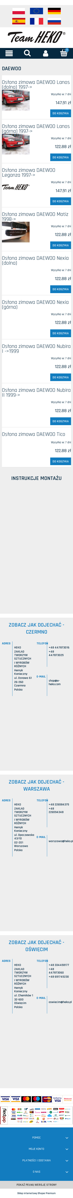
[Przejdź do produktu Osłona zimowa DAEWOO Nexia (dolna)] (16, 268)
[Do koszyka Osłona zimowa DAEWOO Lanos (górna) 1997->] (60, 157)
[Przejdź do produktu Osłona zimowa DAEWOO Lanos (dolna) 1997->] (16, 100)
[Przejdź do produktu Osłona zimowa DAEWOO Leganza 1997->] (16, 187)
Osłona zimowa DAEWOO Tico (33, 434)
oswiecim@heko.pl (60, 1002)
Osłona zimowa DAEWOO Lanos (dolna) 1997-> (36, 85)
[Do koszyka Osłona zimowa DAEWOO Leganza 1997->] (60, 201)
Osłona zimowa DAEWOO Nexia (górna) (35, 305)
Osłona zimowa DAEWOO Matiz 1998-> (35, 217)
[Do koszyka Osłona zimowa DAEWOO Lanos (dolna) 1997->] (60, 113)
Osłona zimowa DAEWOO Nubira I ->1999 (36, 349)
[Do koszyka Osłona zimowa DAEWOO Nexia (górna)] (60, 333)
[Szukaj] (27, 53)
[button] (9, 53)
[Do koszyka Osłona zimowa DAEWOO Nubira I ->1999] (60, 377)
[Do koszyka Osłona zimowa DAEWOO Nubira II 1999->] (60, 421)
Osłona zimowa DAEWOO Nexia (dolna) (35, 261)
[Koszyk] (64, 53)
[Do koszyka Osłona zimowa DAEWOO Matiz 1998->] (60, 245)
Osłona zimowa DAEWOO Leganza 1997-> (28, 173)
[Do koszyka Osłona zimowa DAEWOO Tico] (60, 461)
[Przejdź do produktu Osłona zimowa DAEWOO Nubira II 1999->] (16, 400)
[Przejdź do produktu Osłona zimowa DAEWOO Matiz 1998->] (16, 232)
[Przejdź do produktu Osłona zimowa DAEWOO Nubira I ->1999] (16, 357)
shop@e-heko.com (55, 682)
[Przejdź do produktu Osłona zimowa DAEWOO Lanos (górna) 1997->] (16, 144)
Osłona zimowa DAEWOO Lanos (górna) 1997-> (36, 129)
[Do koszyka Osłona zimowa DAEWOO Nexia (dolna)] (60, 289)
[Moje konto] (46, 53)
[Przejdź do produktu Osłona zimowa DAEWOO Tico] (16, 441)
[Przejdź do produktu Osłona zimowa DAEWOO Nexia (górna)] (16, 313)
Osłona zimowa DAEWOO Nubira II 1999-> (36, 393)
